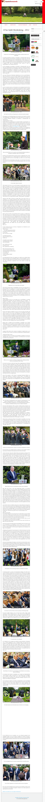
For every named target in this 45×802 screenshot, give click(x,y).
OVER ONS (35, 24)
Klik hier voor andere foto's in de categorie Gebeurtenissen (12, 791)
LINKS (30, 24)
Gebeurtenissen (15, 32)
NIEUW (6, 24)
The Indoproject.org (16, 126)
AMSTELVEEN (13, 24)
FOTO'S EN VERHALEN (23, 24)
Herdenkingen (21, 32)
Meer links (33, 64)
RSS (28, 797)
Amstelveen (25, 797)
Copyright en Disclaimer (19, 797)
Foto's (11, 32)
